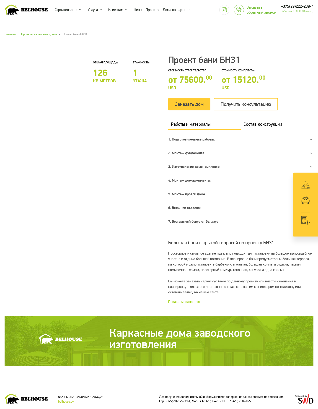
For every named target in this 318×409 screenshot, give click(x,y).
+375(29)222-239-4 (297, 6)
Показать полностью (184, 302)
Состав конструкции (262, 124)
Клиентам (115, 10)
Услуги (93, 10)
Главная (10, 34)
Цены (138, 10)
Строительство (66, 10)
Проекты (152, 10)
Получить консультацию (246, 104)
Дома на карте (174, 10)
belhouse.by (66, 402)
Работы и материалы (190, 124)
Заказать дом (189, 104)
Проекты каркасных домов (39, 34)
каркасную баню (213, 281)
